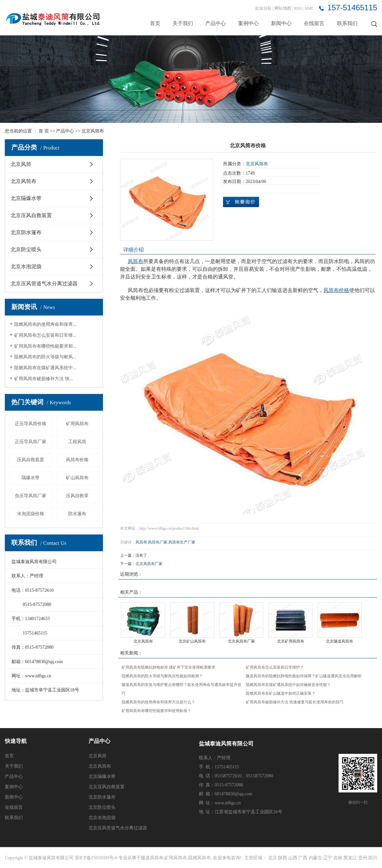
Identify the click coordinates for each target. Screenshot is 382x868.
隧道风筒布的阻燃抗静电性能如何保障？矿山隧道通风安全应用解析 (304, 676)
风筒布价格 (77, 459)
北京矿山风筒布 (192, 641)
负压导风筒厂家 (30, 495)
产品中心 (215, 23)
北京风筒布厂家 (149, 564)
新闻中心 (281, 23)
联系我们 (347, 23)
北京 (272, 857)
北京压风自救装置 (31, 215)
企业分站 (263, 8)
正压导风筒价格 (30, 423)
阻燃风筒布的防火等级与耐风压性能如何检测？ (162, 676)
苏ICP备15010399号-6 (96, 857)
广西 (302, 857)
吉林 (337, 857)
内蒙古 (315, 857)
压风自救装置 (30, 459)
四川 (372, 857)
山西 (292, 857)
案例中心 (248, 23)
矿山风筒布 (77, 477)
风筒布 (141, 542)
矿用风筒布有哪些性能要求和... (45, 346)
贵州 (362, 857)
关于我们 (182, 23)
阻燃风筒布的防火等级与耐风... (45, 356)
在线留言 (314, 23)
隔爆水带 (31, 477)
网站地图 (283, 8)
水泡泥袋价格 (30, 513)
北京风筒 (21, 164)
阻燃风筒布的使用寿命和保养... (45, 324)
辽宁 (327, 857)
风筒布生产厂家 (181, 542)
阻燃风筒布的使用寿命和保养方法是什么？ (158, 702)
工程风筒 (77, 441)
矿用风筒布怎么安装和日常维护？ (275, 667)
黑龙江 (350, 857)
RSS (298, 8)
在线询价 (241, 202)
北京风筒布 (92, 131)
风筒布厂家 (157, 542)
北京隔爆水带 (26, 198)
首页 (155, 23)
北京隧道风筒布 (339, 641)
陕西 (282, 857)
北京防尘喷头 (26, 249)
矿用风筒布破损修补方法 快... (43, 378)
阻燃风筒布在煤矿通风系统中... (45, 367)
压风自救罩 (77, 495)
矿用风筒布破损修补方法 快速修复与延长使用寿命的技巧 (294, 702)
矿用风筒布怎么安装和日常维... (45, 335)
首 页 (44, 131)
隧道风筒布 (152, 857)
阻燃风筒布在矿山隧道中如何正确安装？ (280, 693)
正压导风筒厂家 (30, 441)
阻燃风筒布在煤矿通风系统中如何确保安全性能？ (288, 684)
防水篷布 (77, 513)
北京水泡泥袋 (26, 266)
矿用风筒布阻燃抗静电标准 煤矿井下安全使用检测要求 (168, 667)
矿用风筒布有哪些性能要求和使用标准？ (156, 710)
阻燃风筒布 (199, 857)
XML (309, 8)
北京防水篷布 (26, 232)
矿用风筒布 (77, 423)
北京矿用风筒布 (290, 641)
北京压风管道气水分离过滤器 (44, 283)
